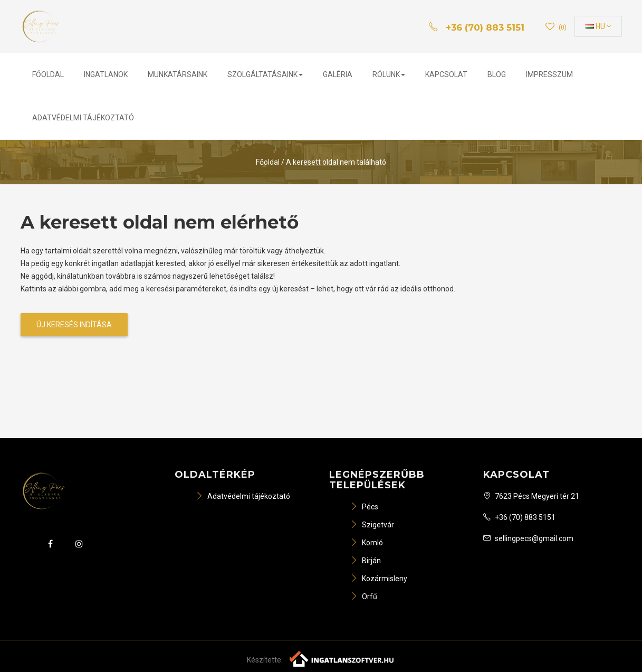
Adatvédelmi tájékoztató (83, 117)
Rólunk (388, 74)
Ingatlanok (106, 74)
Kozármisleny (378, 578)
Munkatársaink (177, 74)
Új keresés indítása (74, 324)
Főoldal (48, 74)
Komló (366, 542)
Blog (496, 74)
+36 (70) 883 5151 (519, 517)
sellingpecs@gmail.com (528, 538)
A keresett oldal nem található (336, 162)
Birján (365, 560)
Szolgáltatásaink (265, 74)
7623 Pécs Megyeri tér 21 (531, 496)
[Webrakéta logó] (342, 658)
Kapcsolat (446, 74)
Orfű (363, 596)
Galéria (337, 74)
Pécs (364, 507)
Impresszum (549, 74)
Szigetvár (372, 524)
